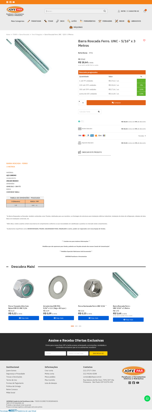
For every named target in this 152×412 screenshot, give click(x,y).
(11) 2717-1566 (89, 370)
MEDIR (119, 21)
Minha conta (49, 374)
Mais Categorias (17, 21)
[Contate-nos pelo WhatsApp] (147, 398)
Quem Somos (11, 370)
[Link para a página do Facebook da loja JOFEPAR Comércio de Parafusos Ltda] (10, 2)
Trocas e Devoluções (14, 377)
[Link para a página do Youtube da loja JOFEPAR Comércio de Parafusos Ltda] (14, 2)
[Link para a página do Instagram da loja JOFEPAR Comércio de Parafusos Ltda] (7, 2)
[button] (112, 121)
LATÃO (72, 21)
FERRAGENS (105, 21)
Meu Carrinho (50, 380)
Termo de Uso (11, 380)
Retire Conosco (12, 389)
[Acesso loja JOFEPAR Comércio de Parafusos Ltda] (128, 11)
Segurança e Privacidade (15, 374)
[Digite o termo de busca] (73, 11)
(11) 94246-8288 (90, 374)
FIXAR (48, 21)
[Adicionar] (79, 101)
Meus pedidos (50, 377)
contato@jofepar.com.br (92, 377)
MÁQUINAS (76, 27)
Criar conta (49, 370)
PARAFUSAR (34, 21)
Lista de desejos (51, 383)
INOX (60, 21)
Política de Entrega (13, 386)
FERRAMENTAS (87, 21)
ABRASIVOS (134, 21)
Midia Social (10, 393)
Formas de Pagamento (15, 383)
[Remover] (79, 104)
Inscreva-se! (98, 353)
